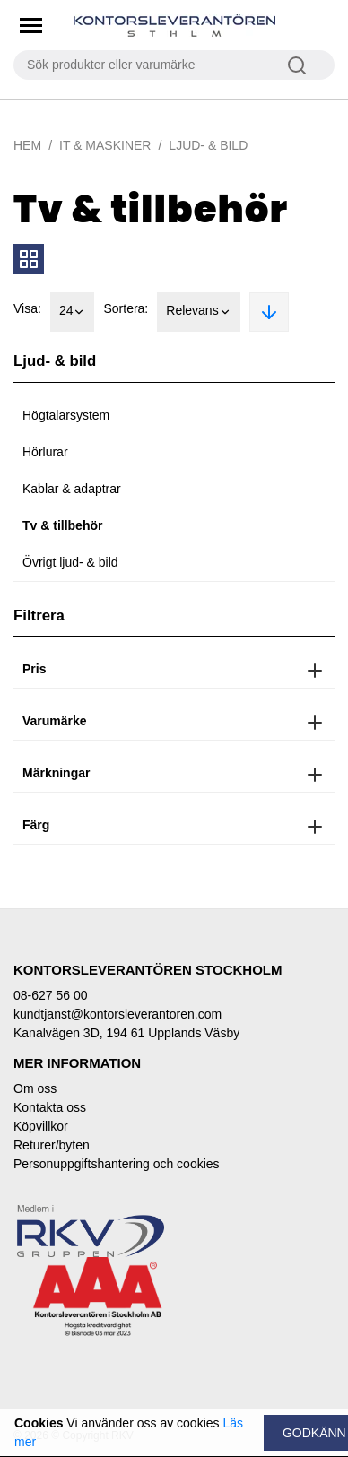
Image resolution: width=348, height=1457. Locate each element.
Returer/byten (51, 1145)
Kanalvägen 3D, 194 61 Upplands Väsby (126, 1033)
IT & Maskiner (105, 145)
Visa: (27, 308)
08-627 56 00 (50, 995)
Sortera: (125, 308)
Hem (27, 145)
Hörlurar (45, 452)
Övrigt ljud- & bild (70, 562)
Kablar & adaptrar (71, 488)
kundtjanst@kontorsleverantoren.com (117, 1014)
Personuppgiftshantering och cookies (116, 1164)
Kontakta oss (49, 1107)
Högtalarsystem (65, 415)
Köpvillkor (40, 1126)
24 (72, 312)
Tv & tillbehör (62, 525)
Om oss (35, 1088)
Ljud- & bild (208, 145)
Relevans (198, 312)
